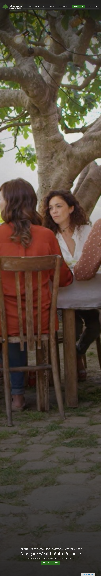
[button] (30, 3)
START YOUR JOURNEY (50, 563)
